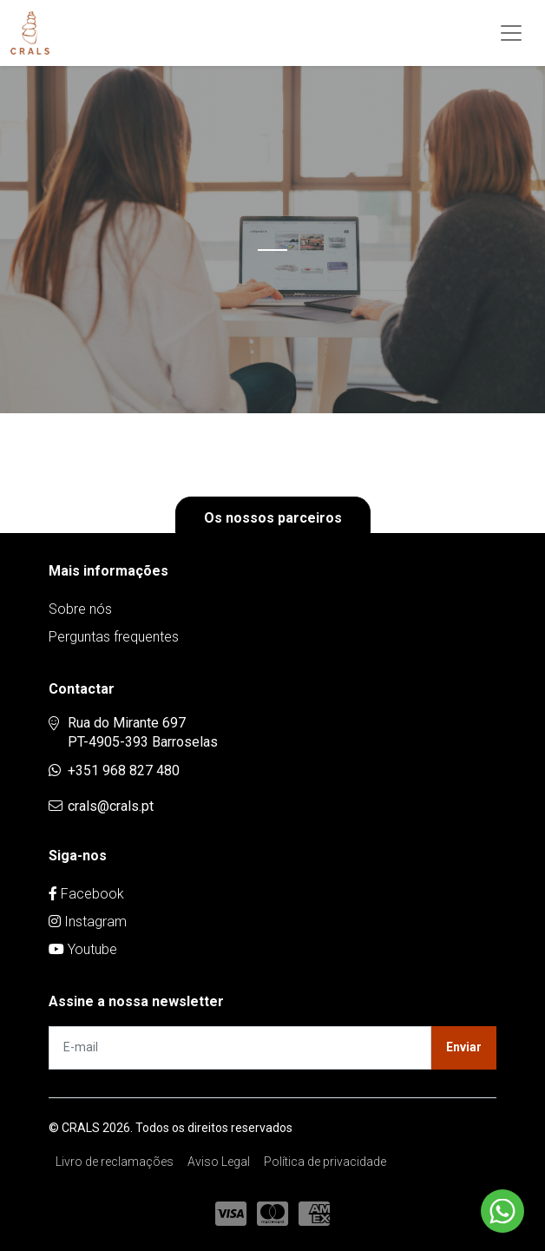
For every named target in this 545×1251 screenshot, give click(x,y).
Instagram (88, 921)
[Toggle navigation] (511, 32)
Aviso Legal (218, 1162)
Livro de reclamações (115, 1162)
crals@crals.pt (111, 806)
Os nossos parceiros (273, 518)
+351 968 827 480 (124, 770)
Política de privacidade (325, 1162)
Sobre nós (80, 609)
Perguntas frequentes (114, 637)
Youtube (83, 949)
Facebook (86, 894)
